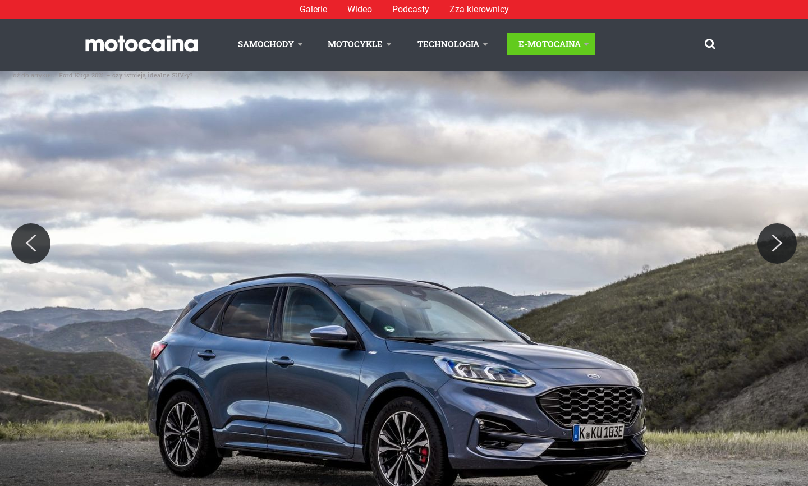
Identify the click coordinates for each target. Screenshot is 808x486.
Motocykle (355, 43)
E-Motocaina (549, 43)
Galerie (313, 9)
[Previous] (30, 243)
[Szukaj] (710, 44)
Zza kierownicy (479, 9)
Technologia (448, 43)
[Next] (777, 243)
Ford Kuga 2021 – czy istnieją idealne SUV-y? (125, 75)
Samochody (266, 43)
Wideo (359, 9)
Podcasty (410, 9)
